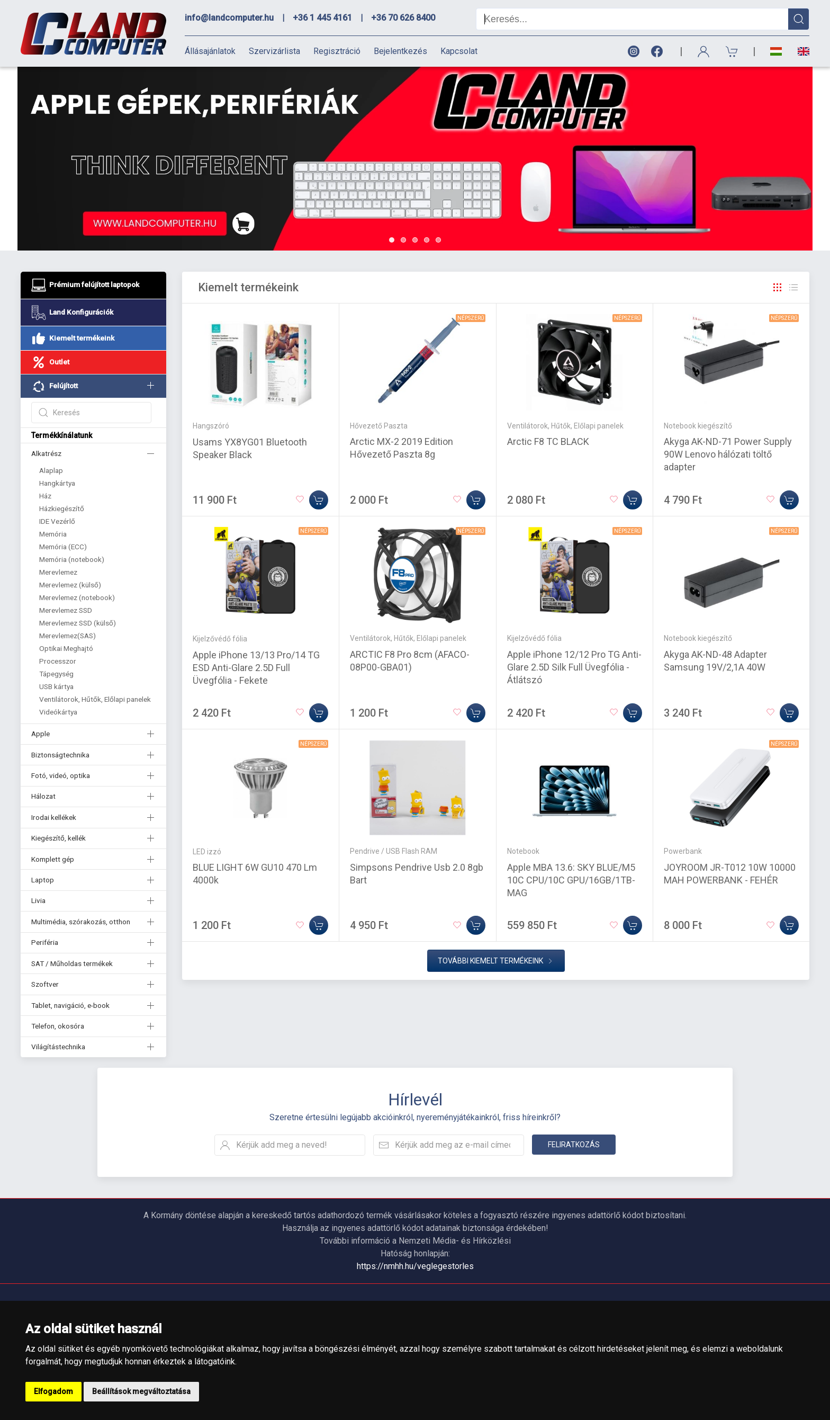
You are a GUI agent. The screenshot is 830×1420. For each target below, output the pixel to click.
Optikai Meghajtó (66, 648)
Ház (45, 496)
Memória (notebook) (71, 559)
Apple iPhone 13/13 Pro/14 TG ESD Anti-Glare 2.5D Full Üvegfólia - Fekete (256, 667)
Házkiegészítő (61, 508)
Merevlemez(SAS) (67, 635)
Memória (53, 534)
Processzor (57, 661)
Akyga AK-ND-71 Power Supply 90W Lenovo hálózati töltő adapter (728, 454)
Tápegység (56, 673)
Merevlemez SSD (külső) (77, 623)
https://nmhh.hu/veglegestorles (415, 1266)
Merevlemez (58, 572)
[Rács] (777, 287)
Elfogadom (53, 1391)
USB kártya (56, 686)
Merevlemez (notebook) (77, 597)
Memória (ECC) (63, 546)
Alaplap (51, 470)
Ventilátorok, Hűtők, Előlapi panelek (95, 699)
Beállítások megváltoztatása (141, 1391)
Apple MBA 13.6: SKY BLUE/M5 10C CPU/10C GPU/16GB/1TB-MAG (571, 880)
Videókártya (58, 712)
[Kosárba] (318, 500)
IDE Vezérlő (57, 521)
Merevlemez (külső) (70, 584)
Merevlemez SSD (65, 610)
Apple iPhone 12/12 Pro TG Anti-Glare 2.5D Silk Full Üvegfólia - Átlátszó (574, 667)
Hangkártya (57, 483)
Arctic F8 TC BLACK (548, 441)
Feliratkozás (574, 1144)
